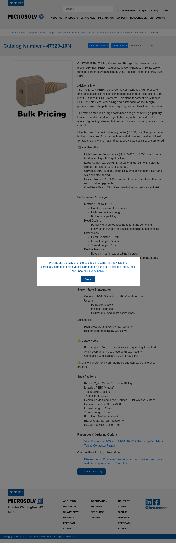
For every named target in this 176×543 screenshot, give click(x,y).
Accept (88, 279)
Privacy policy (95, 271)
